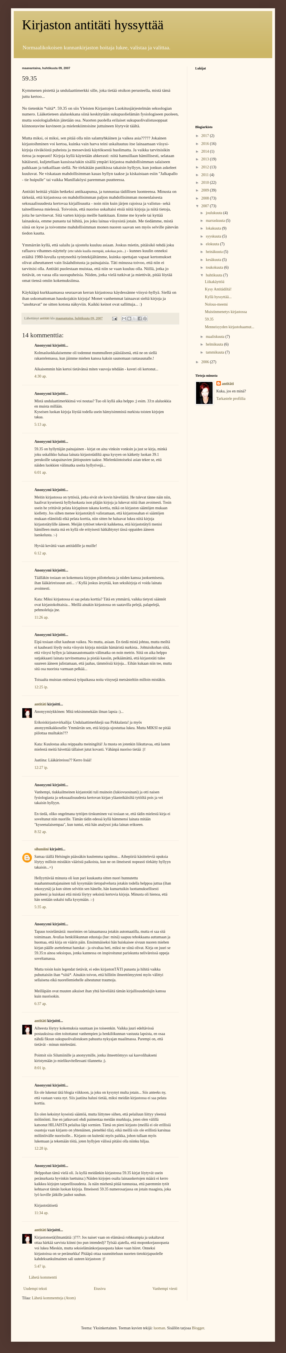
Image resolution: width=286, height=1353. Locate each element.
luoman (159, 1328)
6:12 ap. (40, 553)
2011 (205, 175)
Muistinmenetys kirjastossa (226, 312)
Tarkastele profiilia (231, 399)
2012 (205, 167)
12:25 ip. (41, 687)
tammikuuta (215, 352)
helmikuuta (215, 344)
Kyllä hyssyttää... (218, 297)
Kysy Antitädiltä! (218, 289)
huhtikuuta (214, 275)
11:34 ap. (41, 1213)
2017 (205, 136)
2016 (205, 144)
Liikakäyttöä (214, 282)
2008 (205, 198)
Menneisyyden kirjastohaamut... (229, 327)
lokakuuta (214, 228)
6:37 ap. (40, 1004)
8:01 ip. (40, 1068)
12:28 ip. (41, 1148)
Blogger (198, 1328)
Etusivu (100, 1289)
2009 (205, 190)
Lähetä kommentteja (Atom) (54, 1298)
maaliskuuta (215, 337)
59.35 (209, 319)
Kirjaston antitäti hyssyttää (93, 24)
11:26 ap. (41, 617)
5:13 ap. (40, 424)
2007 (205, 206)
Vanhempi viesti (164, 1289)
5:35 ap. (40, 907)
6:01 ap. (40, 472)
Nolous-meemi (216, 304)
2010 (205, 182)
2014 (205, 151)
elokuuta (213, 244)
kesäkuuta (214, 260)
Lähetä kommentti (43, 1277)
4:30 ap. (40, 376)
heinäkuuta (215, 252)
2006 (205, 362)
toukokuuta (215, 267)
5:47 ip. (40, 1266)
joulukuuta (214, 213)
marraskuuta (216, 221)
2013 (205, 159)
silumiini (41, 849)
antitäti (40, 704)
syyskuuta (214, 236)
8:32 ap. (40, 832)
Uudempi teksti (35, 1289)
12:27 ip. (41, 768)
